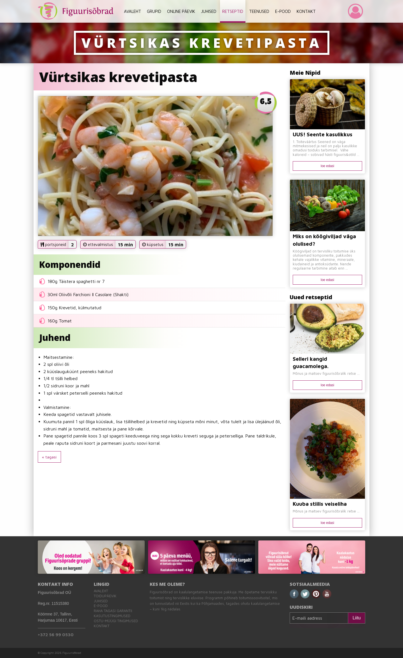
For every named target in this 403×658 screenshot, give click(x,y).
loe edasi (327, 166)
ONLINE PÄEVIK (181, 11)
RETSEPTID (232, 11)
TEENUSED (259, 11)
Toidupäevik (105, 596)
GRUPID (154, 11)
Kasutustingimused (112, 616)
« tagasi (49, 457)
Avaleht (101, 591)
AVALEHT (132, 11)
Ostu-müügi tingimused (116, 621)
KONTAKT (306, 11)
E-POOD (283, 11)
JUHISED (208, 11)
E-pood (101, 606)
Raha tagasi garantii (113, 611)
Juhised (101, 601)
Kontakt (101, 626)
